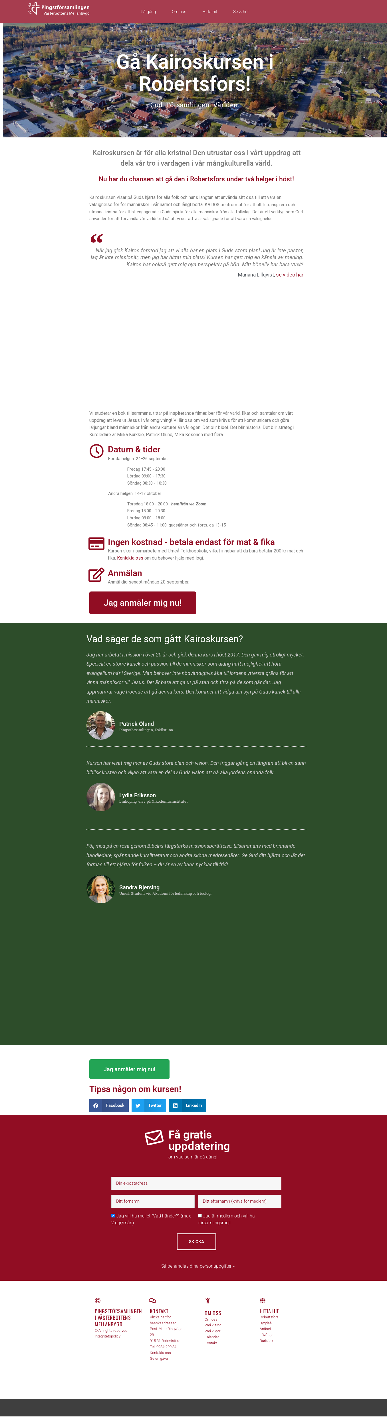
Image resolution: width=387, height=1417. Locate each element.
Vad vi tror (213, 1326)
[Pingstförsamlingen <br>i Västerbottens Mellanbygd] (97, 1301)
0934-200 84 (166, 1347)
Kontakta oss (130, 558)
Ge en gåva (159, 1359)
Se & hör (241, 11)
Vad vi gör (212, 1331)
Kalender (212, 1337)
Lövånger (267, 1335)
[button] (109, 1105)
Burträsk (266, 1341)
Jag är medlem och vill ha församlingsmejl (226, 1219)
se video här (289, 275)
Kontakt (159, 1311)
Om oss (179, 11)
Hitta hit (209, 11)
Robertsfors (269, 1317)
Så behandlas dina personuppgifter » (198, 1266)
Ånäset (265, 1329)
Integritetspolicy (107, 1337)
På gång (148, 11)
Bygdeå (266, 1323)
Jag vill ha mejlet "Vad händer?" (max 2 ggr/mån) (151, 1219)
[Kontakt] (153, 1301)
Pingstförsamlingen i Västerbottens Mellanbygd (118, 1318)
